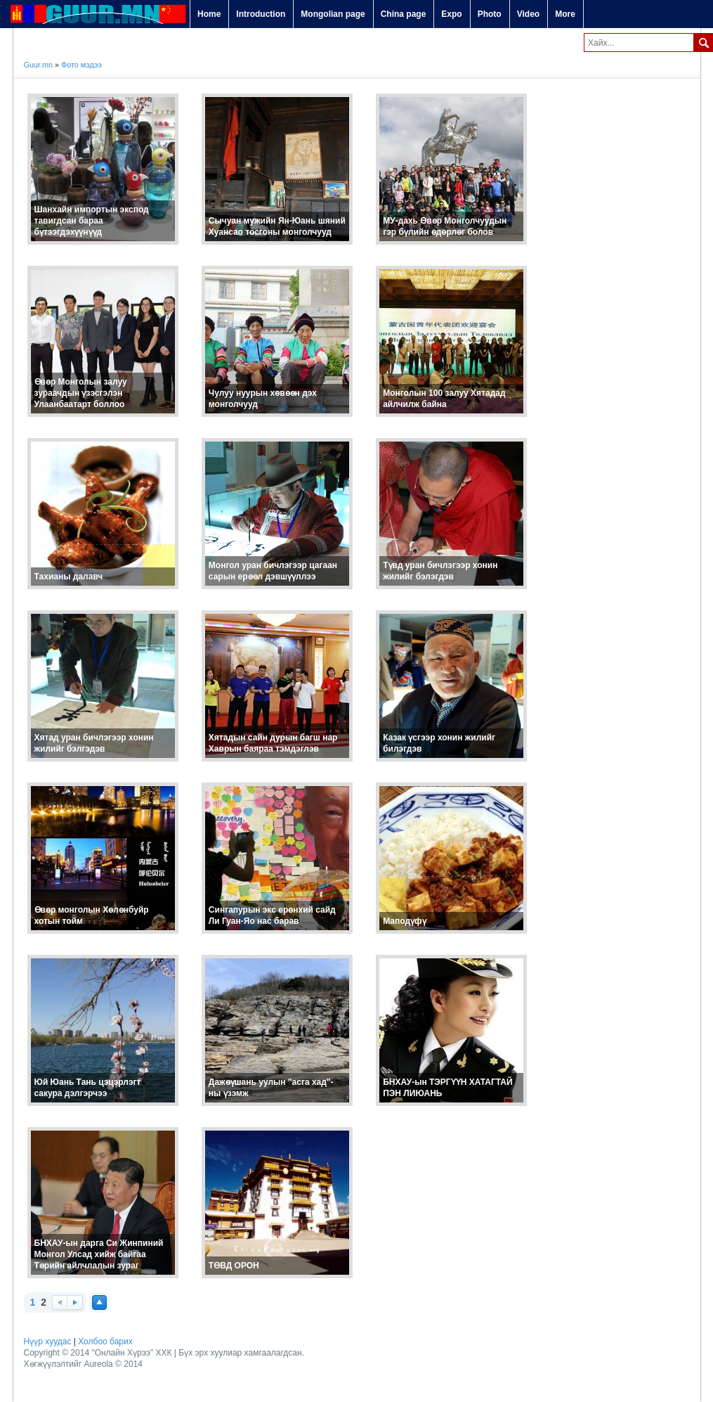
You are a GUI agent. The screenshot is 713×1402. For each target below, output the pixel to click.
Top (99, 1302)
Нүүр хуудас (48, 1341)
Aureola (98, 1364)
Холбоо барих (105, 1341)
